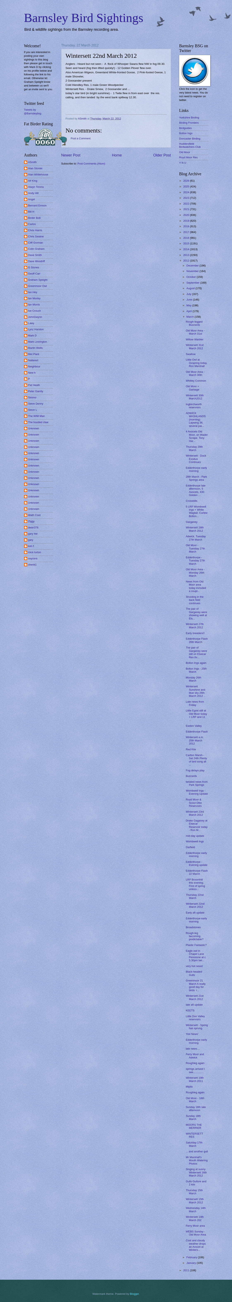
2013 (186, 255)
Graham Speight (38, 279)
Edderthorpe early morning (196, 469)
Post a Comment (81, 138)
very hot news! (194, 966)
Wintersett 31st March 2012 (195, 346)
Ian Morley (34, 298)
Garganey (192, 521)
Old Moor (184, 152)
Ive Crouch (34, 310)
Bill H (31, 211)
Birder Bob (34, 217)
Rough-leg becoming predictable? (194, 936)
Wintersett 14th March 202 (195, 1218)
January (191, 1262)
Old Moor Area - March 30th (195, 373)
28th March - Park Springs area (196, 478)
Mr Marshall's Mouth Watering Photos (197, 1160)
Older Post (162, 155)
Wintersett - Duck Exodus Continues (196, 459)
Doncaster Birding (189, 138)
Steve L (32, 409)
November (193, 271)
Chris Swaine (36, 236)
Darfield (190, 847)
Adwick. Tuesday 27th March (196, 538)
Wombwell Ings (195, 841)
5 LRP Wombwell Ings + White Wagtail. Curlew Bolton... (197, 511)
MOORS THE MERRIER (194, 1126)
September (193, 282)
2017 (186, 232)
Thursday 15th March (194, 1192)
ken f (31, 546)
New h (32, 372)
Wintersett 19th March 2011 (195, 1079)
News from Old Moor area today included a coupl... (196, 586)
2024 (186, 192)
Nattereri (33, 360)
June (189, 299)
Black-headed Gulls (194, 973)
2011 (186, 1270)
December (193, 265)
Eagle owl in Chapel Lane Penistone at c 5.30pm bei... (196, 955)
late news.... (193, 1048)
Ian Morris (34, 304)
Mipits (189, 1086)
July (189, 294)
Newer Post (71, 155)
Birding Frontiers (189, 122)
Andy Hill (33, 193)
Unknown (33, 428)
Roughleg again (195, 1063)
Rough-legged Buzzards (194, 323)
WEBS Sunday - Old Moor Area (196, 1233)
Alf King (32, 180)
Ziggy (31, 521)
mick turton (34, 552)
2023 (186, 197)
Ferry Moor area (195, 1225)
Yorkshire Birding (189, 117)
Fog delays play (195, 770)
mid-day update (195, 835)
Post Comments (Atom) (91, 163)
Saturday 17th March (194, 1144)
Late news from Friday (195, 703)
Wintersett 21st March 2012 (195, 997)
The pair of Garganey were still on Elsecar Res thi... (196, 652)
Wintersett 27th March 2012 (195, 626)
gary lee (33, 533)
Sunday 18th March (193, 1117)
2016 (186, 237)
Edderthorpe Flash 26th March (197, 640)
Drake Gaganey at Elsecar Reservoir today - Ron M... (197, 825)
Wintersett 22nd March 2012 (195, 905)
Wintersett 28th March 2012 (195, 529)
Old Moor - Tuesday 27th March (195, 548)
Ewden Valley (194, 725)
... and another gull (197, 1151)
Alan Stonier (35, 168)
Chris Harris (35, 230)
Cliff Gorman (35, 242)
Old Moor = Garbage (192, 388)
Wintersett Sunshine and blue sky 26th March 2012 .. (195, 691)
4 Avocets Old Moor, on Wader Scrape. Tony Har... (197, 436)
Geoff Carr (34, 273)
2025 (186, 186)
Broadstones (193, 927)
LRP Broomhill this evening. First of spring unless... (195, 884)
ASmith (32, 162)
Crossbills (191, 500)
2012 (186, 260)
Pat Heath (34, 385)
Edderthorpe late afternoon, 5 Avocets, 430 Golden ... (196, 490)
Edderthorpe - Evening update (196, 863)
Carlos (32, 224)
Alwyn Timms (36, 186)
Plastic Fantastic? (196, 945)
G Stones (33, 267)
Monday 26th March (193, 679)
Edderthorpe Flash (197, 731)
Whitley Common (196, 380)
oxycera (32, 558)
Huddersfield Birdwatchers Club (190, 145)
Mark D (32, 335)
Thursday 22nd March (195, 896)
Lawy (31, 323)
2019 (186, 220)
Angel (31, 199)
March (190, 316)
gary (30, 539)
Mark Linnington (37, 341)
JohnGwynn (35, 316)
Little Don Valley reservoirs (195, 1018)
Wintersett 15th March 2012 (195, 1201)
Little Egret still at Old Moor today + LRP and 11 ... (196, 715)
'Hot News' (192, 1034)
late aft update (194, 1004)
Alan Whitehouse (38, 174)
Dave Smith (35, 255)
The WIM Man (36, 416)
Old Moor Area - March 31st (195, 332)
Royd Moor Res (188, 157)
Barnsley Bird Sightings (83, 18)
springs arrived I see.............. (195, 1070)
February (192, 1257)
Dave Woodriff (36, 261)
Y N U (182, 162)
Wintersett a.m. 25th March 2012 (195, 740)
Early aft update (195, 912)
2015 (186, 243)
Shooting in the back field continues (195, 600)
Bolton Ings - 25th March (196, 670)
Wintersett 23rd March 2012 (195, 813)
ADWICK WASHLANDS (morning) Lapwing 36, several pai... (196, 419)
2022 (186, 203)
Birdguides (185, 128)
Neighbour (34, 366)
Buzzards (191, 776)
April (189, 311)
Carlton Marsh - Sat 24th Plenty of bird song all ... (196, 760)
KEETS (190, 1010)
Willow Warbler (194, 339)
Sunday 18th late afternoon (196, 1109)
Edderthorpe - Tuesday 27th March (195, 560)
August (191, 288)
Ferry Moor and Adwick (195, 1056)
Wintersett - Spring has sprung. (197, 1027)
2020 (186, 215)
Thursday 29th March (194, 448)
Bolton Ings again (196, 662)
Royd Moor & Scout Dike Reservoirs (194, 802)
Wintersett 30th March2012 (195, 397)
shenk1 (32, 564)
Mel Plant (33, 354)
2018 (186, 226)
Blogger (134, 1293)
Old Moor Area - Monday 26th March (195, 572)
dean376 (33, 527)
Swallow (191, 354)
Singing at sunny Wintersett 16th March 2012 (196, 1172)
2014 (186, 249)
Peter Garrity (35, 391)
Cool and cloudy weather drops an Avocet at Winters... (196, 1245)
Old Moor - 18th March (195, 1100)
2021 (186, 209)
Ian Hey (32, 292)
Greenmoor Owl (37, 286)
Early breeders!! (195, 633)
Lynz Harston (36, 329)
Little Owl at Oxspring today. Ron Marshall (196, 363)
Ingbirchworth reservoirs (194, 406)
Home (117, 155)
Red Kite (191, 749)
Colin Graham (36, 248)
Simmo (32, 397)
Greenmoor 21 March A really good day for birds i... (196, 985)
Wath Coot (34, 515)
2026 (186, 180)
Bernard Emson (37, 205)
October (191, 276)
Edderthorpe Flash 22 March (197, 872)
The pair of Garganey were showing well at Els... (196, 613)
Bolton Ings (185, 133)
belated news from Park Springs (197, 783)
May (189, 305)
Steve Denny (35, 403)
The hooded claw (38, 422)
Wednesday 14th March (196, 1209)
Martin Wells (35, 347)
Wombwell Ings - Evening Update (197, 792)
